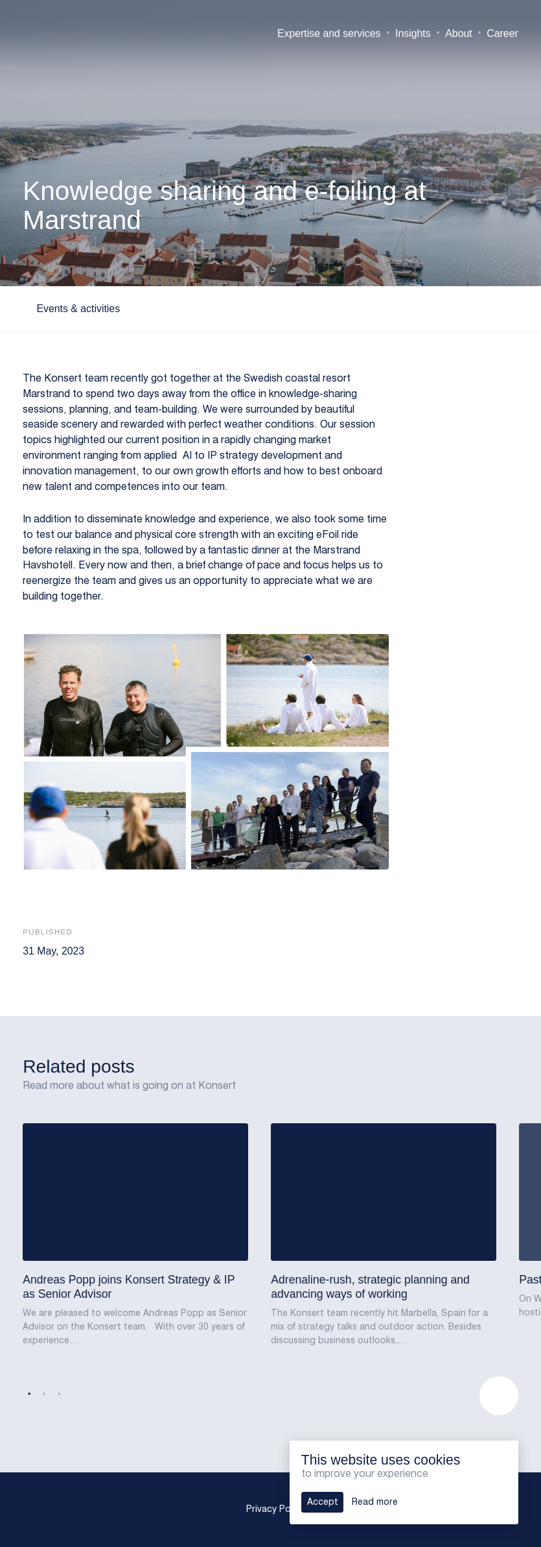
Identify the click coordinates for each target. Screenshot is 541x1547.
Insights (413, 33)
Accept (322, 1502)
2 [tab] (44, 1394)
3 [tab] (58, 1394)
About (458, 33)
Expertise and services (329, 33)
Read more (375, 1502)
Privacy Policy (275, 1509)
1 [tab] (29, 1394)
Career (502, 33)
